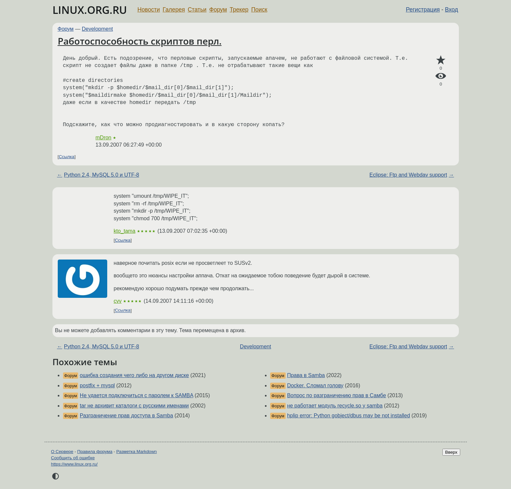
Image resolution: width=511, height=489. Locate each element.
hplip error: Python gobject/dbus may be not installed (348, 415)
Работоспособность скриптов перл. (140, 41)
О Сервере (62, 451)
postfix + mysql (97, 385)
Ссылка (66, 156)
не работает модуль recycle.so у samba (334, 405)
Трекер (239, 9)
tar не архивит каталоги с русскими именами (134, 405)
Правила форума (94, 451)
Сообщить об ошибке (73, 457)
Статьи (197, 9)
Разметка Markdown (136, 451)
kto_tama (125, 231)
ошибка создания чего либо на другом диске (134, 375)
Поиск (259, 9)
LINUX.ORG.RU (89, 10)
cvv (118, 301)
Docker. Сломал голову (315, 385)
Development (97, 29)
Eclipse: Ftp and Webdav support (408, 175)
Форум (218, 9)
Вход (451, 9)
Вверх (451, 452)
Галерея (174, 9)
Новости (149, 9)
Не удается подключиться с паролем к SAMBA (136, 395)
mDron (104, 137)
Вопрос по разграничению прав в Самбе (336, 395)
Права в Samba (306, 375)
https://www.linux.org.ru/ (74, 464)
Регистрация (423, 9)
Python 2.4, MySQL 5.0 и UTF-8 (101, 175)
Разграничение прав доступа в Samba (126, 415)
